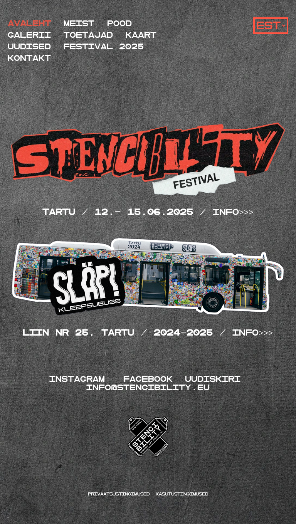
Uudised (29, 47)
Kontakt (29, 58)
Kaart (141, 35)
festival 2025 (104, 47)
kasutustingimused (182, 494)
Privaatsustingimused (120, 494)
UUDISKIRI (212, 379)
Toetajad (88, 35)
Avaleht (29, 24)
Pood (119, 24)
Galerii (29, 35)
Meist (79, 24)
